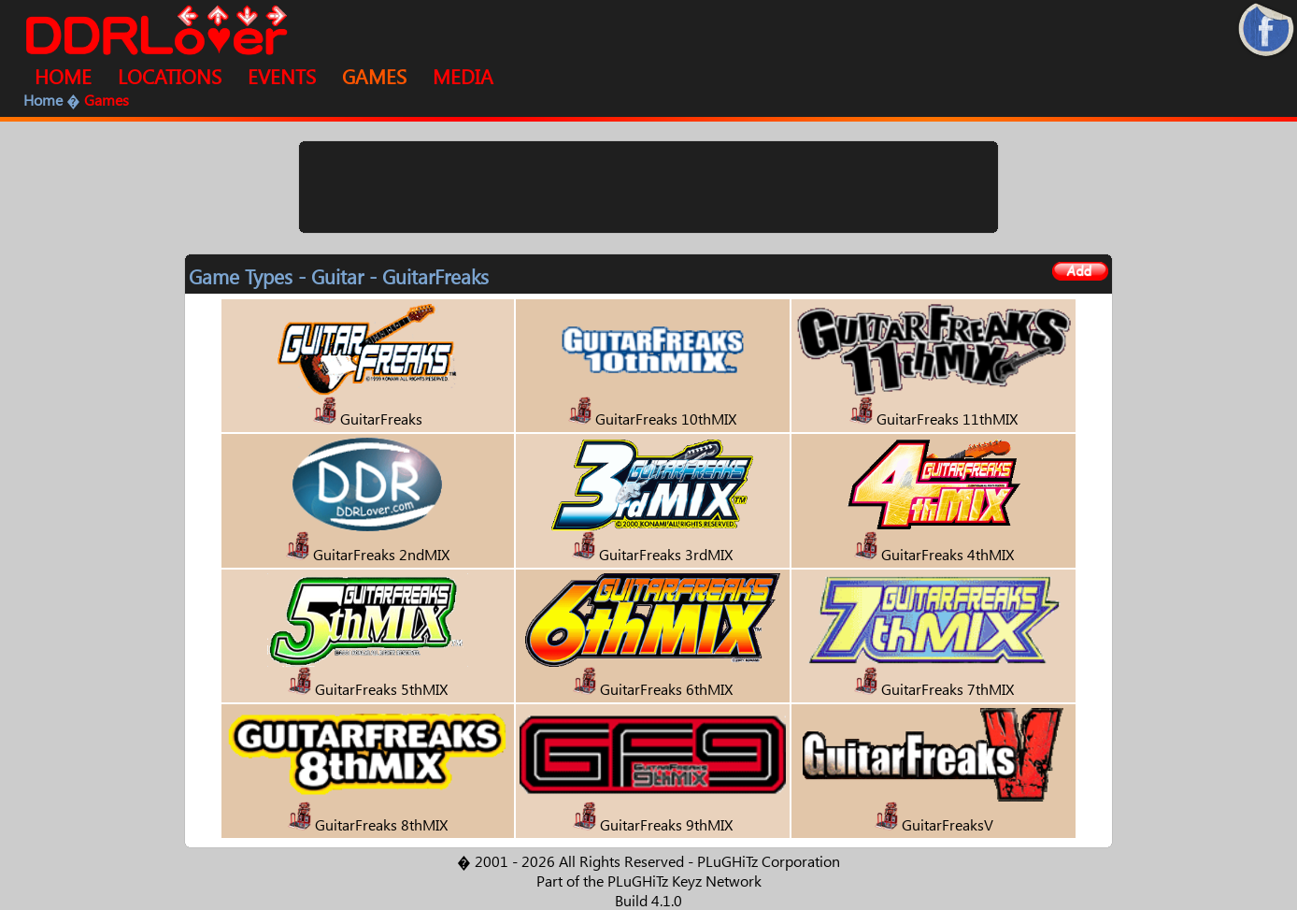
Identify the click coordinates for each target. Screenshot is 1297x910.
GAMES (374, 76)
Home (43, 99)
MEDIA (463, 76)
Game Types (240, 276)
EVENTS (282, 76)
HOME (63, 76)
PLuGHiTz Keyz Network (684, 880)
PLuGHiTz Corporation (768, 861)
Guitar (337, 276)
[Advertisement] (648, 187)
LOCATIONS (169, 76)
